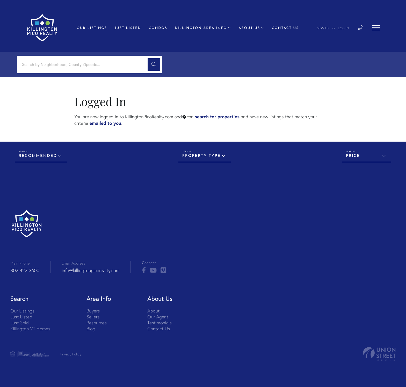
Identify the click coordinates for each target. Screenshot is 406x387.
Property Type (201, 156)
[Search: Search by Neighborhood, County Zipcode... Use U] (84, 64)
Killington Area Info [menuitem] (201, 28)
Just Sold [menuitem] (19, 323)
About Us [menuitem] (249, 28)
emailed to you (105, 123)
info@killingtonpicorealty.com (91, 270)
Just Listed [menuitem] (128, 28)
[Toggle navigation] (376, 27)
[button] (154, 64)
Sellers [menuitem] (92, 317)
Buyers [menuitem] (93, 311)
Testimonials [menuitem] (159, 323)
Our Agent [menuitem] (157, 317)
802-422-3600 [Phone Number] (24, 270)
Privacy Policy (70, 354)
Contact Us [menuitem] (285, 28)
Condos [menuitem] (158, 28)
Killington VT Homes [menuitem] (30, 329)
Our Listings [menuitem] (92, 28)
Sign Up (323, 28)
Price (353, 156)
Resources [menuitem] (96, 323)
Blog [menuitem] (90, 329)
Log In (343, 28)
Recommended (38, 156)
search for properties (217, 116)
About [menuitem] (153, 311)
